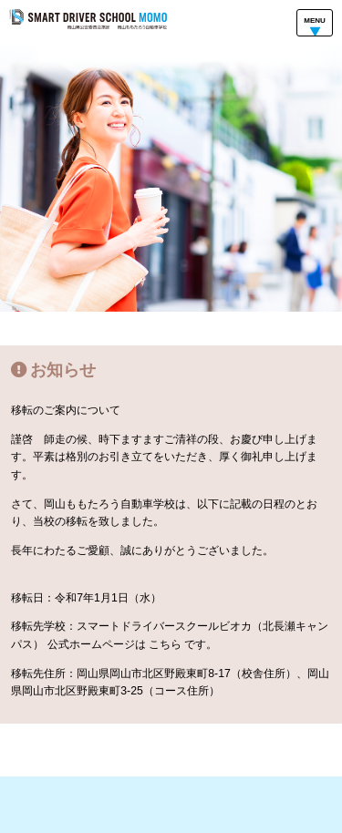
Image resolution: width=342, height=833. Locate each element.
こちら (165, 644)
